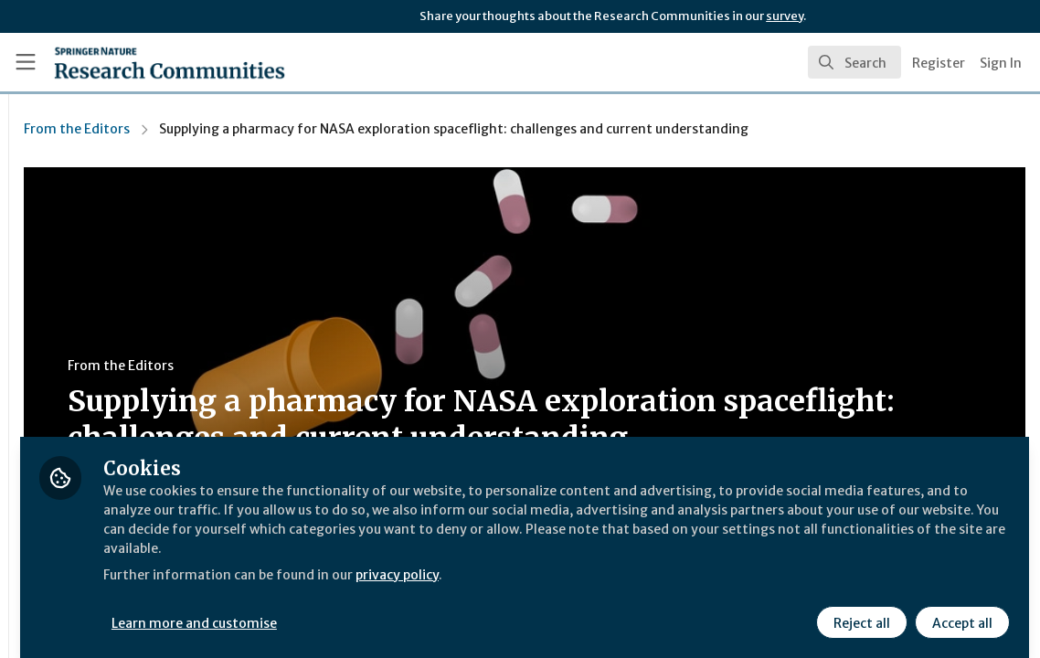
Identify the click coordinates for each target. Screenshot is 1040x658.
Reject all (859, 609)
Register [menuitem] (938, 63)
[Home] (140, 62)
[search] (854, 62)
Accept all (959, 609)
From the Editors (302, 129)
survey (784, 16)
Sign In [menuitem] (1001, 63)
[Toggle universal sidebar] (25, 62)
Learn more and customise (421, 609)
